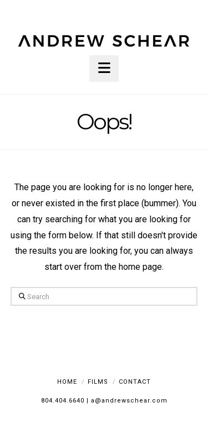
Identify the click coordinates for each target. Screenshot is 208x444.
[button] (104, 68)
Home (67, 381)
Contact (135, 381)
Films (98, 381)
